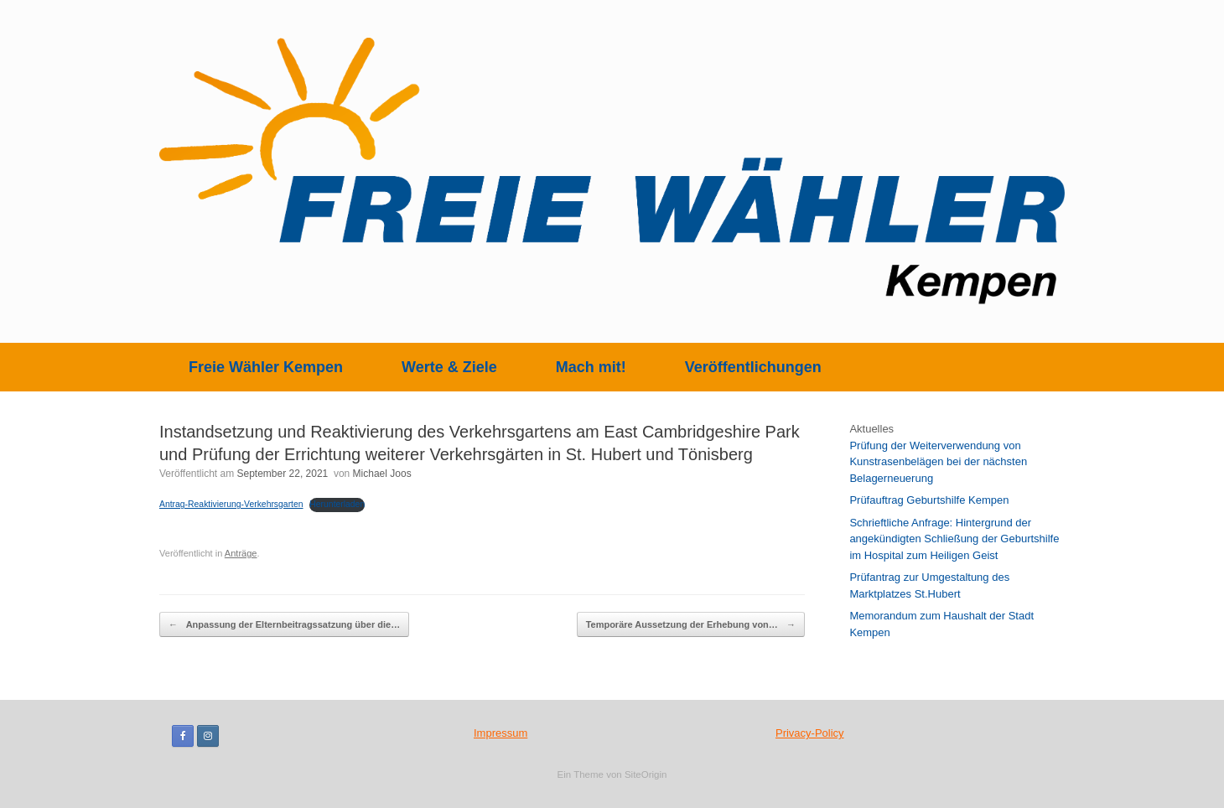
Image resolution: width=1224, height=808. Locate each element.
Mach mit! (591, 367)
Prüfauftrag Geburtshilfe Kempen (929, 500)
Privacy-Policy (809, 733)
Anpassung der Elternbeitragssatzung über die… (284, 625)
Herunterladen (337, 504)
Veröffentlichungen (753, 367)
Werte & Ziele (449, 367)
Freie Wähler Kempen (266, 367)
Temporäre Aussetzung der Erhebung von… (691, 625)
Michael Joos (382, 473)
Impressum (500, 733)
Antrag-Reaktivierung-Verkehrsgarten (231, 504)
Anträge (241, 553)
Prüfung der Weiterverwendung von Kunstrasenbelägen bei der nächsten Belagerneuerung (938, 461)
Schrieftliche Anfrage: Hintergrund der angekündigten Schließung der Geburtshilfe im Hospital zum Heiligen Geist (954, 539)
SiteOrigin (646, 774)
